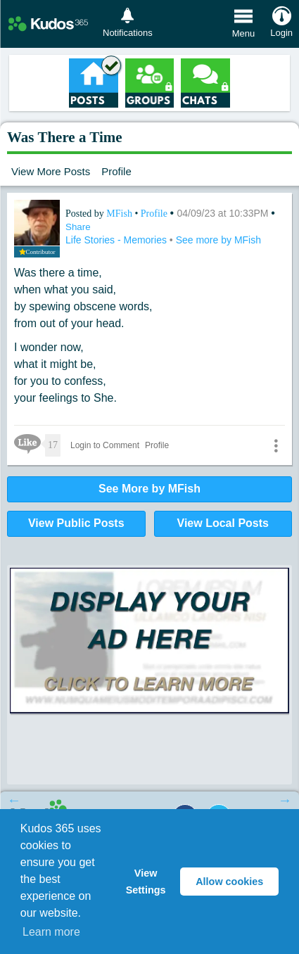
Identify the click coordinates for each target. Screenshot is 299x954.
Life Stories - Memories (117, 240)
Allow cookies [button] (229, 881)
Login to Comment (104, 445)
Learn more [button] (51, 932)
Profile (116, 171)
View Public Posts (76, 523)
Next (285, 800)
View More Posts (50, 171)
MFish (120, 213)
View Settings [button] (146, 881)
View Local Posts (223, 523)
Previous (14, 800)
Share (78, 227)
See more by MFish (218, 240)
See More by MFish (149, 489)
